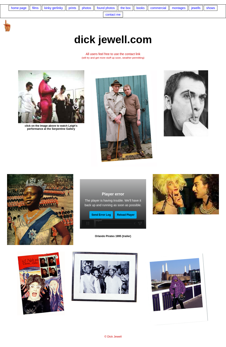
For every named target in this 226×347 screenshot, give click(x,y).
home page (18, 8)
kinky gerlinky (53, 8)
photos (86, 8)
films (35, 8)
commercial (158, 8)
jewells (195, 8)
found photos (106, 8)
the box (126, 8)
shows (210, 8)
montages (178, 8)
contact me (113, 14)
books (140, 8)
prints (72, 8)
